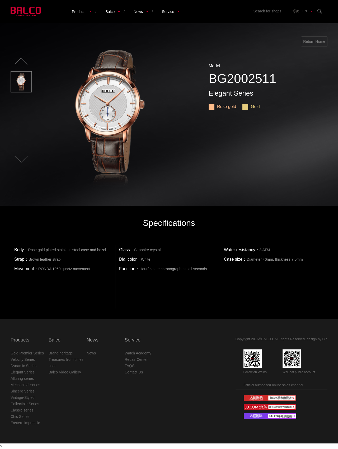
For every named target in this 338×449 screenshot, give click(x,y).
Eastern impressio (25, 423)
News (138, 11)
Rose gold (222, 106)
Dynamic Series (23, 366)
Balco (110, 11)
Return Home (314, 41)
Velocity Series (23, 359)
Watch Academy (138, 353)
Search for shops (267, 11)
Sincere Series (23, 391)
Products (79, 11)
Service (168, 11)
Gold (251, 106)
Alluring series (22, 378)
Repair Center (136, 359)
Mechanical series (25, 385)
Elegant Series (23, 372)
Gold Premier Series (27, 353)
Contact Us (134, 372)
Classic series (22, 410)
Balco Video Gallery (65, 372)
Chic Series (20, 416)
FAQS (129, 366)
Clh (324, 339)
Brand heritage (61, 353)
